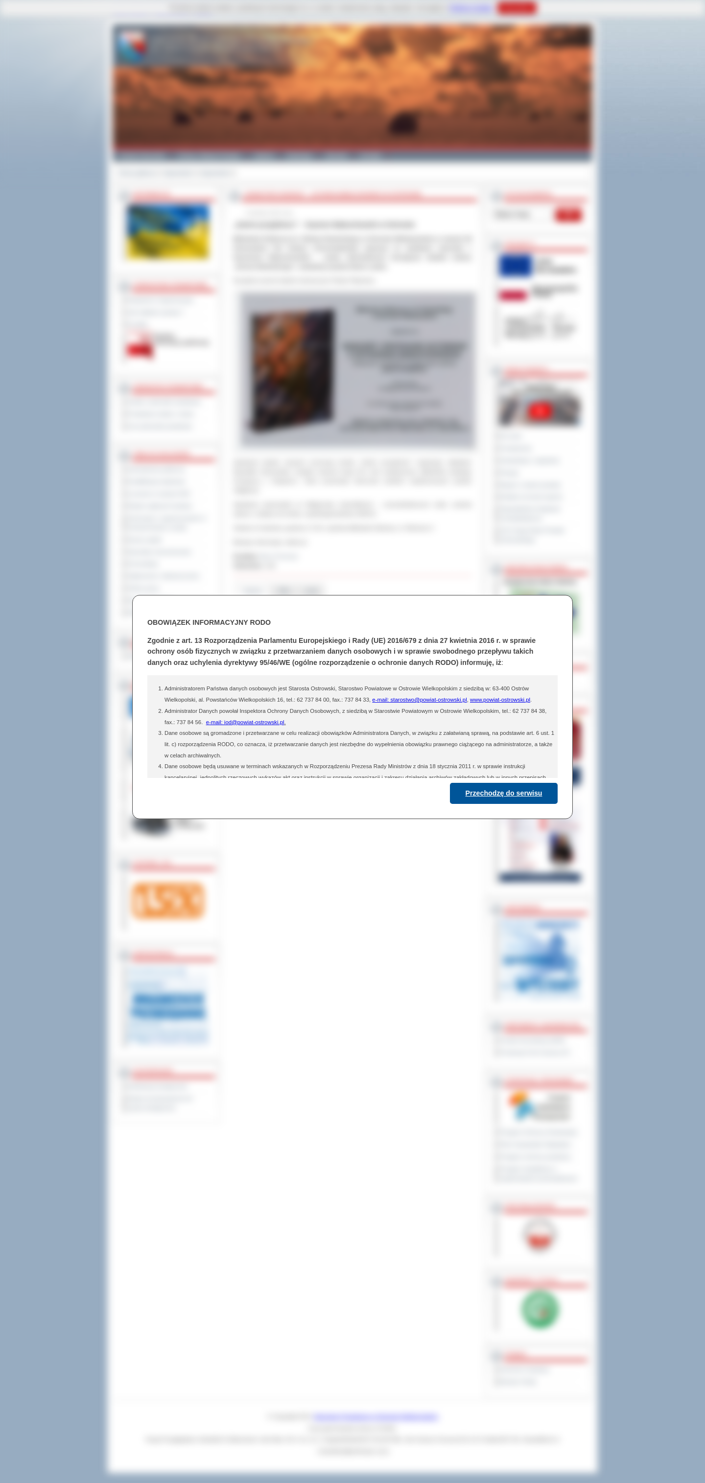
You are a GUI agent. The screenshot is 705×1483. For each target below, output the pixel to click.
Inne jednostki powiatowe (160, 426)
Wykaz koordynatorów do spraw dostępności (160, 1103)
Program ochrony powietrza (535, 1156)
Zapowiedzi (178, 173)
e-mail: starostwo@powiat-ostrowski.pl (419, 700)
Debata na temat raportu (531, 496)
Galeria (263, 155)
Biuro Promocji (279, 556)
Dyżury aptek (145, 539)
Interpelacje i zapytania (529, 460)
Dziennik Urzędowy (524, 1369)
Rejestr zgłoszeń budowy (160, 505)
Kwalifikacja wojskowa (156, 481)
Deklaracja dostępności (158, 1086)
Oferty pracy (143, 588)
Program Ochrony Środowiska (538, 1132)
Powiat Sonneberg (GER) (532, 1040)
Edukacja (299, 155)
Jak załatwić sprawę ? (156, 312)
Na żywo (511, 436)
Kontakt (371, 155)
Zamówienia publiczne (156, 469)
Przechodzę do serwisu (504, 793)
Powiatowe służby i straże (161, 414)
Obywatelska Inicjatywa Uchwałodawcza (530, 513)
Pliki (284, 590)
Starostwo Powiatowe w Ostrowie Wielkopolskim (376, 1416)
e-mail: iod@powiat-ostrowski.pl (245, 722)
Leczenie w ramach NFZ (159, 493)
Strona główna (137, 173)
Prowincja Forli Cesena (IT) (535, 1052)
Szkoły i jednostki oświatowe (164, 401)
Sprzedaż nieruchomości (159, 551)
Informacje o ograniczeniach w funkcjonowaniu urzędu (167, 523)
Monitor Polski (518, 1381)
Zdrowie (336, 155)
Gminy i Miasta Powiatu (209, 155)
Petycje (509, 472)
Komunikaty (143, 563)
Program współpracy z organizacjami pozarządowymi (538, 1173)
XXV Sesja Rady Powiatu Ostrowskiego (532, 535)
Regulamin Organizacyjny (161, 300)
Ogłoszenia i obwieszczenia (163, 575)
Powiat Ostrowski (141, 155)
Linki (311, 590)
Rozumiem (517, 7)
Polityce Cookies (471, 7)
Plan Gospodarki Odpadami (535, 1144)
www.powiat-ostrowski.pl (500, 700)
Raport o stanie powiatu (530, 484)
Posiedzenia (515, 448)
